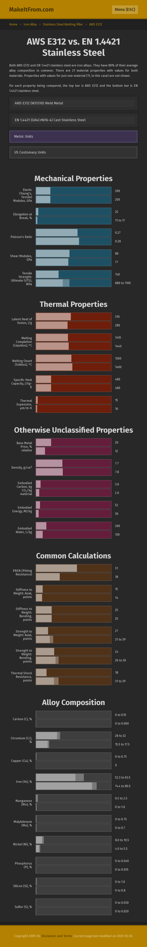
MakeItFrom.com (31, 9)
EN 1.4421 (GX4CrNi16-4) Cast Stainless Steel (50, 120)
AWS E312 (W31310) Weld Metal (39, 103)
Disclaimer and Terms (56, 936)
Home (13, 24)
